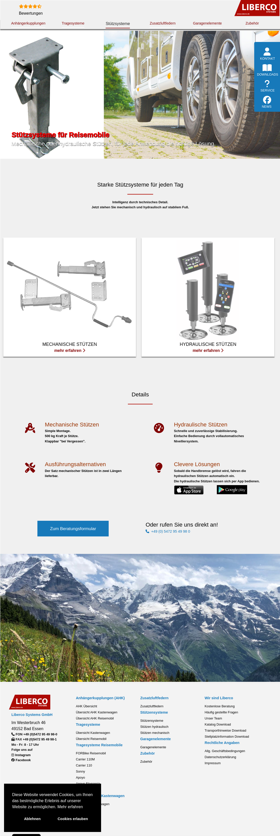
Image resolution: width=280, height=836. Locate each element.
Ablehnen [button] (32, 819)
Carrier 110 (84, 764)
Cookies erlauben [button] (73, 819)
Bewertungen (31, 13)
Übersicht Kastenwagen (93, 732)
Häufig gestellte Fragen (221, 712)
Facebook (21, 759)
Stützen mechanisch (154, 732)
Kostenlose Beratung (220, 706)
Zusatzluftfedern (163, 23)
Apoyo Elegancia (88, 783)
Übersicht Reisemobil (91, 738)
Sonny (80, 771)
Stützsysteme (118, 23)
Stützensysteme (151, 720)
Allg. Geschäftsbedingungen (225, 750)
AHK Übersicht (86, 706)
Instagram (21, 754)
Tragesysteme (73, 23)
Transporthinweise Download (225, 730)
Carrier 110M (85, 758)
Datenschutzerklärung (220, 756)
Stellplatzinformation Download (227, 736)
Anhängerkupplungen (28, 23)
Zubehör (252, 23)
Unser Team (213, 718)
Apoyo (80, 777)
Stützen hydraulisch (154, 726)
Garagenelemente (207, 23)
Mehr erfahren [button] (70, 807)
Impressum (213, 762)
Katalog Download (218, 724)
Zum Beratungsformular (73, 528)
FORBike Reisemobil (91, 752)
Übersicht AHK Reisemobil (95, 718)
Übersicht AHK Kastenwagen (96, 712)
